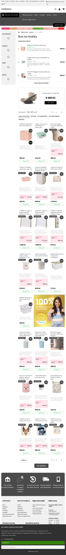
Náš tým (49, 15)
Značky (7, 1)
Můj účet (19, 507)
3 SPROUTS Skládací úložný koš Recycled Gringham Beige (41, 169)
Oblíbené (20, 509)
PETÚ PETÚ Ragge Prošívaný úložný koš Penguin (57, 333)
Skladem (21, 119)
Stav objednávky (34, 1)
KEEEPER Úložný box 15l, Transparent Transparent (57, 255)
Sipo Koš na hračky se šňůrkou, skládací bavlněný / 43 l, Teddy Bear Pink (25, 378)
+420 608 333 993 (53, 514)
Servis (17, 1)
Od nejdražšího (42, 116)
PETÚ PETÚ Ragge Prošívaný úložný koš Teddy (38, 73)
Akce (3, 1)
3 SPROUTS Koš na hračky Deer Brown (25, 420)
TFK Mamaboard (37, 514)
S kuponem (54, 150)
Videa (27, 1)
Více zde (51, 103)
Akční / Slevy (59, 25)
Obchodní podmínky (8, 514)
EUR (3, 4)
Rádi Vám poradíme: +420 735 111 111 (55, 3)
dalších (41, 466)
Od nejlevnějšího (54, 116)
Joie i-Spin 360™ (37, 510)
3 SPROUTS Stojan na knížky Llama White (57, 168)
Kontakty (41, 1)
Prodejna (22, 1)
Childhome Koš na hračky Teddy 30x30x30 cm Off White (24, 256)
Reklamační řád (7, 516)
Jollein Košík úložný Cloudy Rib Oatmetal (41, 255)
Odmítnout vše (33, 551)
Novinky (33, 116)
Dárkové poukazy (27, 15)
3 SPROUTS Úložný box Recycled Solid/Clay (25, 125)
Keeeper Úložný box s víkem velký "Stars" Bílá (25, 299)
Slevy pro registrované (29, 20)
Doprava (12, 1)
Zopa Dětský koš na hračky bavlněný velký (56, 377)
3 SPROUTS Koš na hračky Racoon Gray (41, 420)
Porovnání (20, 510)
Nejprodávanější (24, 116)
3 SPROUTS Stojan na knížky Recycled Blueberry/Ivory (41, 212)
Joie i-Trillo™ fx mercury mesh (38, 505)
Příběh (36, 15)
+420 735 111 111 (52, 511)
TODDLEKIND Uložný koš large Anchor (40, 376)
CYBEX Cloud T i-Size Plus (50, 93)
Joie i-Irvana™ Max (37, 508)
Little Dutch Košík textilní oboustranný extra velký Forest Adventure (25, 334)
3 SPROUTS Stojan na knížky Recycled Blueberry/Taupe (25, 212)
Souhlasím (5, 543)
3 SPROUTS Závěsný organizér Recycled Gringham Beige (56, 212)
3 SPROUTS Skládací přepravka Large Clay (25, 168)
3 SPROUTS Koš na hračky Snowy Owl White (56, 420)
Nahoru (23, 460)
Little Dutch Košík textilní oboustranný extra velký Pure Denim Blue (41, 334)
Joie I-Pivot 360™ (37, 512)
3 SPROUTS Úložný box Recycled (36, 45)
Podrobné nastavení (8, 547)
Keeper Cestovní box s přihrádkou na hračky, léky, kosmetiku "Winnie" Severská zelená (41, 127)
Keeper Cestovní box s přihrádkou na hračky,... (38, 58)
